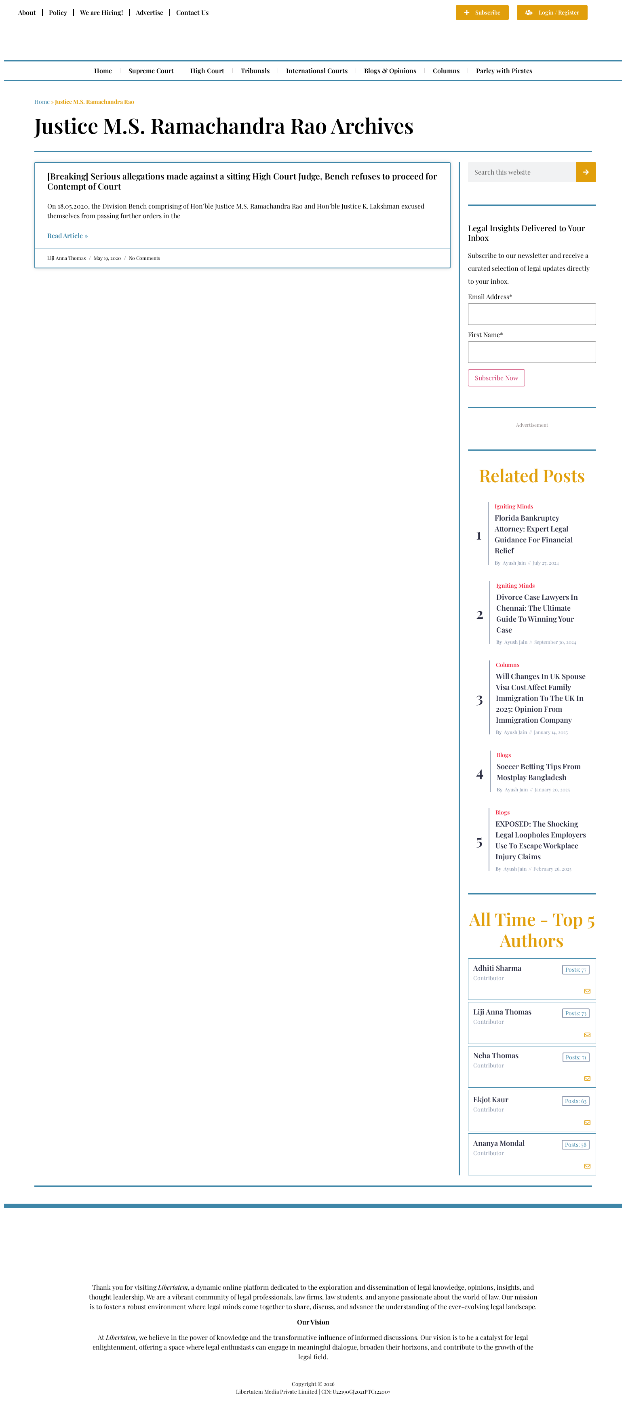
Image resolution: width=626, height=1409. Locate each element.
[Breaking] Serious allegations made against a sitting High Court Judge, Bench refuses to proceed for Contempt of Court (242, 181)
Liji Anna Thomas (503, 1014)
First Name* (485, 334)
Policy (58, 12)
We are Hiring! (101, 12)
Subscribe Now (496, 377)
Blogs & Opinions (390, 70)
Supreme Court (151, 70)
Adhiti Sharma (498, 968)
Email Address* (490, 296)
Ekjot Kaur (492, 1105)
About (27, 12)
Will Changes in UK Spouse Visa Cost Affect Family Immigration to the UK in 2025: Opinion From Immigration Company (541, 698)
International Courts (317, 70)
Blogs (504, 755)
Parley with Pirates (504, 70)
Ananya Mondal (500, 1151)
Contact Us (192, 12)
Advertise (149, 12)
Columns (446, 70)
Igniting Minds (514, 506)
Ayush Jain (514, 562)
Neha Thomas (497, 1060)
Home (103, 70)
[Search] (586, 172)
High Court (207, 70)
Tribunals (255, 70)
